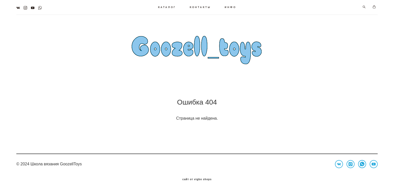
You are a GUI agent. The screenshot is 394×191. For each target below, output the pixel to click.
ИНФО (230, 7)
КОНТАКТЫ (200, 7)
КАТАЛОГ (167, 7)
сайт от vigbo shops (197, 179)
